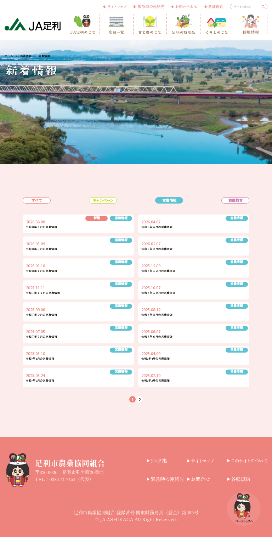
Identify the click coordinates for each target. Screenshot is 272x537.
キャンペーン (102, 200)
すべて (37, 200)
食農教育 (235, 200)
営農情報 (169, 200)
